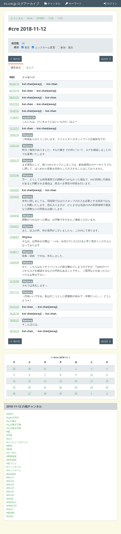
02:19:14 (14, 90)
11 (107, 374)
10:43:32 (14, 111)
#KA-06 (10, 495)
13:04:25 (14, 190)
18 (107, 380)
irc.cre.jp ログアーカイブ (21, 3)
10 (91, 374)
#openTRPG (12, 417)
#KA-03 (10, 484)
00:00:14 (14, 84)
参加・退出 (65, 47)
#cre (29, 18)
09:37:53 (14, 104)
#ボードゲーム (13, 470)
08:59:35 (14, 97)
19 (14, 387)
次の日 (106, 58)
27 (29, 393)
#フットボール (13, 466)
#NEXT (9, 413)
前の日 (15, 58)
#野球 (9, 445)
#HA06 (9, 498)
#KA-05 (10, 491)
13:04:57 (14, 226)
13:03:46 (14, 175)
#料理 (9, 449)
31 (45, 368)
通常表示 (16, 67)
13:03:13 (14, 160)
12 (14, 380)
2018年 (40, 18)
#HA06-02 (11, 505)
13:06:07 (14, 237)
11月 (51, 18)
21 (45, 387)
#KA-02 (10, 480)
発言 (25, 47)
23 (76, 387)
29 (14, 368)
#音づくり (11, 463)
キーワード (73, 3)
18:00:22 (14, 320)
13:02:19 (14, 135)
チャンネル (52, 3)
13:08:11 (14, 252)
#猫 (8, 431)
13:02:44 (14, 145)
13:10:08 (14, 281)
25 (107, 387)
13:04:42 (14, 215)
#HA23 (9, 516)
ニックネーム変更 (43, 47)
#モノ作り (11, 452)
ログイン (110, 3)
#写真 (9, 435)
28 (45, 393)
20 (29, 387)
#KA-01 (10, 477)
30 (29, 368)
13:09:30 (14, 262)
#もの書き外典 (13, 428)
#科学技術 (11, 459)
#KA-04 (10, 487)
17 (91, 380)
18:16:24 (14, 331)
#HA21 (9, 509)
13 (29, 380)
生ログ (30, 67)
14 (45, 380)
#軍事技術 (11, 456)
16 (76, 380)
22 (60, 387)
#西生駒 (10, 512)
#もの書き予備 (13, 424)
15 (60, 380)
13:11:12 (14, 292)
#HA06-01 (11, 502)
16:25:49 (14, 307)
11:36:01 (14, 117)
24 (91, 387)
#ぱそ (9, 438)
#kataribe (11, 473)
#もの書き (11, 420)
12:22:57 (14, 128)
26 (14, 393)
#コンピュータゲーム (17, 442)
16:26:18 (14, 313)
